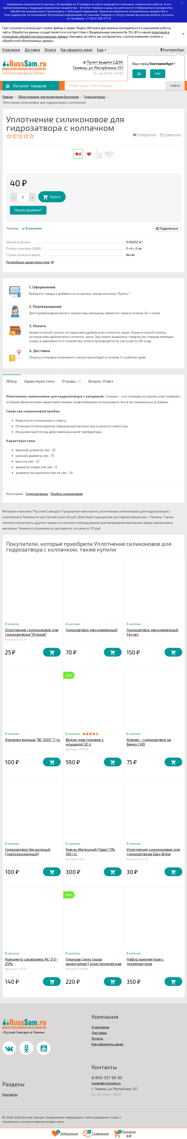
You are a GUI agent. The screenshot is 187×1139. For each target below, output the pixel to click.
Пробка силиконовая (67, 494)
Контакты (9, 1094)
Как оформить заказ (76, 50)
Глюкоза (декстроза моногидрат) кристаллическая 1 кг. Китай (93, 963)
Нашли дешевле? (28, 210)
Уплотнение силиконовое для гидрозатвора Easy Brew (153, 851)
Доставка (32, 50)
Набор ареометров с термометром (145, 961)
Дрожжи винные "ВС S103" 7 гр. (32, 739)
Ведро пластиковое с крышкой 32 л (85, 741)
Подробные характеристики (28, 262)
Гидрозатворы (37, 494)
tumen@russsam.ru (106, 1083)
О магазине (11, 50)
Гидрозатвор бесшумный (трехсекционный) (27, 851)
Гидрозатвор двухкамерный (91, 629)
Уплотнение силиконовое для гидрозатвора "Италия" (31, 631)
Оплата (50, 50)
